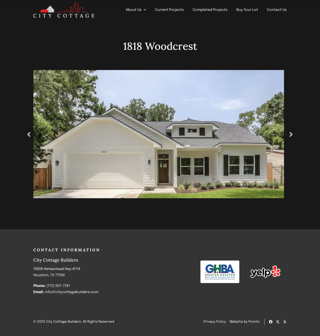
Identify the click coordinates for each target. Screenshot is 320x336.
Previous (28, 134)
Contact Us (277, 10)
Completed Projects (210, 10)
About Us (136, 10)
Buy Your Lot (247, 10)
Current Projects (169, 10)
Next (292, 134)
